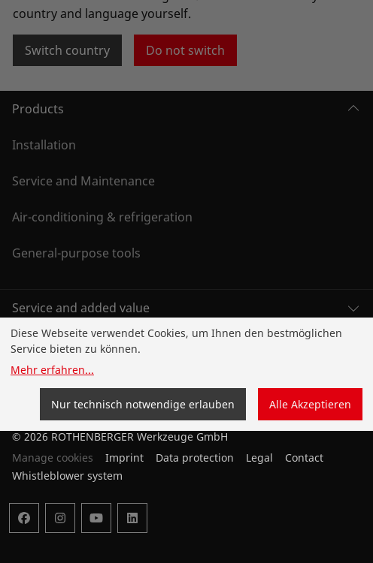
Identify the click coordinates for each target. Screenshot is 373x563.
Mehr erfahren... (52, 370)
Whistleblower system (67, 475)
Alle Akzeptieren (310, 404)
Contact (304, 457)
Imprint (124, 457)
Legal (259, 457)
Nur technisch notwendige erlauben (143, 404)
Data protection (195, 457)
